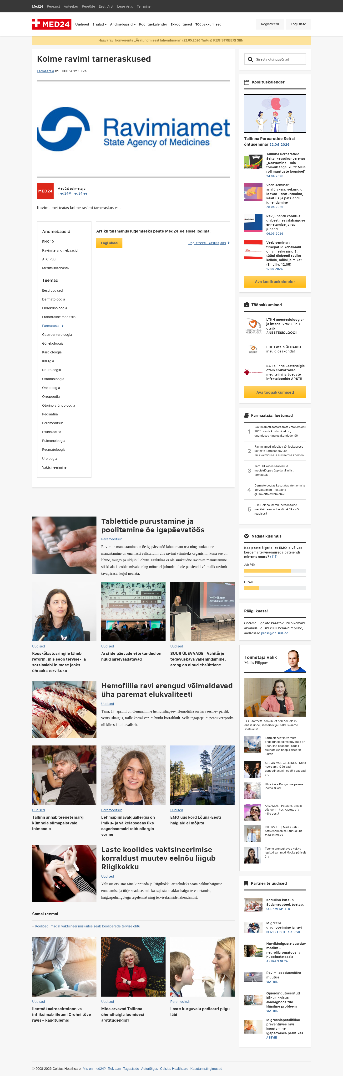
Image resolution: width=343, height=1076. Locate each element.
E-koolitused (181, 24)
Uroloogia (49, 458)
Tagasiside (131, 1069)
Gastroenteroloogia (57, 334)
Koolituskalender (153, 24)
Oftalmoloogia (53, 379)
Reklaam (114, 1069)
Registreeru (270, 24)
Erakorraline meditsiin (59, 317)
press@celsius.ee (274, 633)
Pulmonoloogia (53, 440)
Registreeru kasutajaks (209, 243)
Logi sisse (298, 24)
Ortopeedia (51, 396)
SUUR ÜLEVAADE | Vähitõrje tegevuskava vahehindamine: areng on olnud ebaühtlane (198, 659)
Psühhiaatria (51, 431)
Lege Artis (125, 6)
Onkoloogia (51, 387)
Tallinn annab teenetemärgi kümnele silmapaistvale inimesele (58, 823)
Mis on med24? (94, 1069)
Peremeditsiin (52, 423)
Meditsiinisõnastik (56, 268)
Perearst (53, 6)
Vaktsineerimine (54, 467)
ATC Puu (48, 259)
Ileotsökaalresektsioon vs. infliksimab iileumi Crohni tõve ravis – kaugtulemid (61, 1014)
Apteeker (71, 6)
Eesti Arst (106, 6)
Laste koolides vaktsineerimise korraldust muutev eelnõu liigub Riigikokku (158, 857)
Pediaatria (50, 414)
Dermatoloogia (53, 299)
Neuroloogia (51, 369)
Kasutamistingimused (206, 1069)
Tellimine (144, 6)
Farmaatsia (45, 71)
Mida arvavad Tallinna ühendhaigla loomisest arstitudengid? (123, 1014)
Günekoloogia (53, 343)
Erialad (98, 24)
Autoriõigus (149, 1069)
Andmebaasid (121, 24)
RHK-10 (48, 241)
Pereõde (88, 6)
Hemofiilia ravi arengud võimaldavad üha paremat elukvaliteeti (167, 689)
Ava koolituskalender (275, 281)
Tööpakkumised (208, 24)
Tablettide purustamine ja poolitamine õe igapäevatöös (153, 525)
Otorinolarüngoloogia (58, 405)
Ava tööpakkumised (275, 392)
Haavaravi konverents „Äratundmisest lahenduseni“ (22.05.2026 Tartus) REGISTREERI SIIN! (171, 40)
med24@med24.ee (72, 193)
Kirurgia (48, 361)
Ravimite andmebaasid (60, 250)
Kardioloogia (52, 352)
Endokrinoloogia (54, 308)
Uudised (82, 24)
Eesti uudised (52, 290)
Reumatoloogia (54, 449)
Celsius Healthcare (174, 1069)
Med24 (37, 6)
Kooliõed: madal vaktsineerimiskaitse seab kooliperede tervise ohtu (87, 926)
